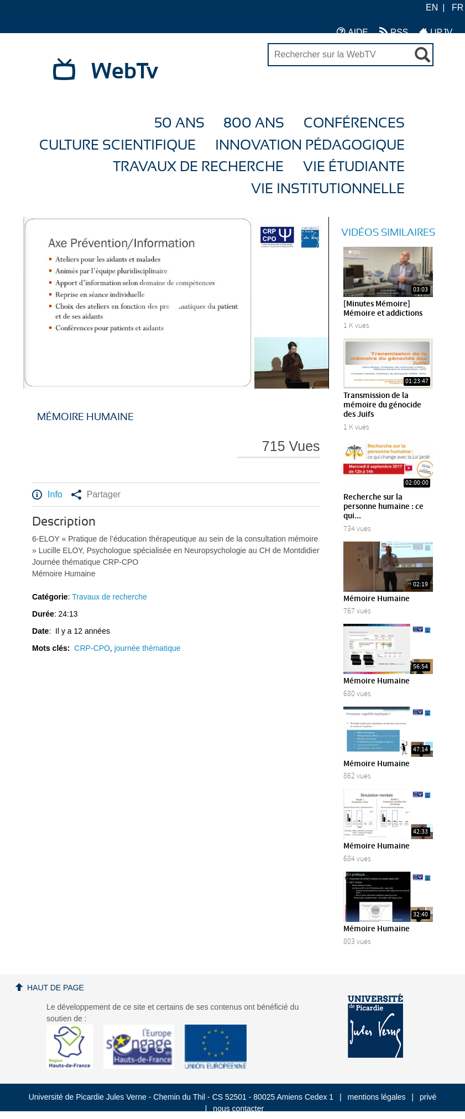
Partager (96, 495)
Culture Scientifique (117, 145)
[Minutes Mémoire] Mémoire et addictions (382, 309)
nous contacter (238, 1108)
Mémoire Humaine (376, 598)
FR (457, 7)
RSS (393, 31)
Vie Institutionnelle (328, 189)
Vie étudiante (354, 167)
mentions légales (377, 1097)
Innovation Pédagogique (310, 145)
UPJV (435, 31)
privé (428, 1097)
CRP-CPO (92, 648)
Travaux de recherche (198, 167)
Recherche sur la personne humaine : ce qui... (383, 507)
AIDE (352, 31)
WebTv (124, 72)
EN (432, 7)
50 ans (179, 123)
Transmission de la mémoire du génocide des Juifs (382, 405)
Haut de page (55, 987)
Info (47, 495)
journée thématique (147, 648)
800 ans (253, 123)
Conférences (354, 123)
